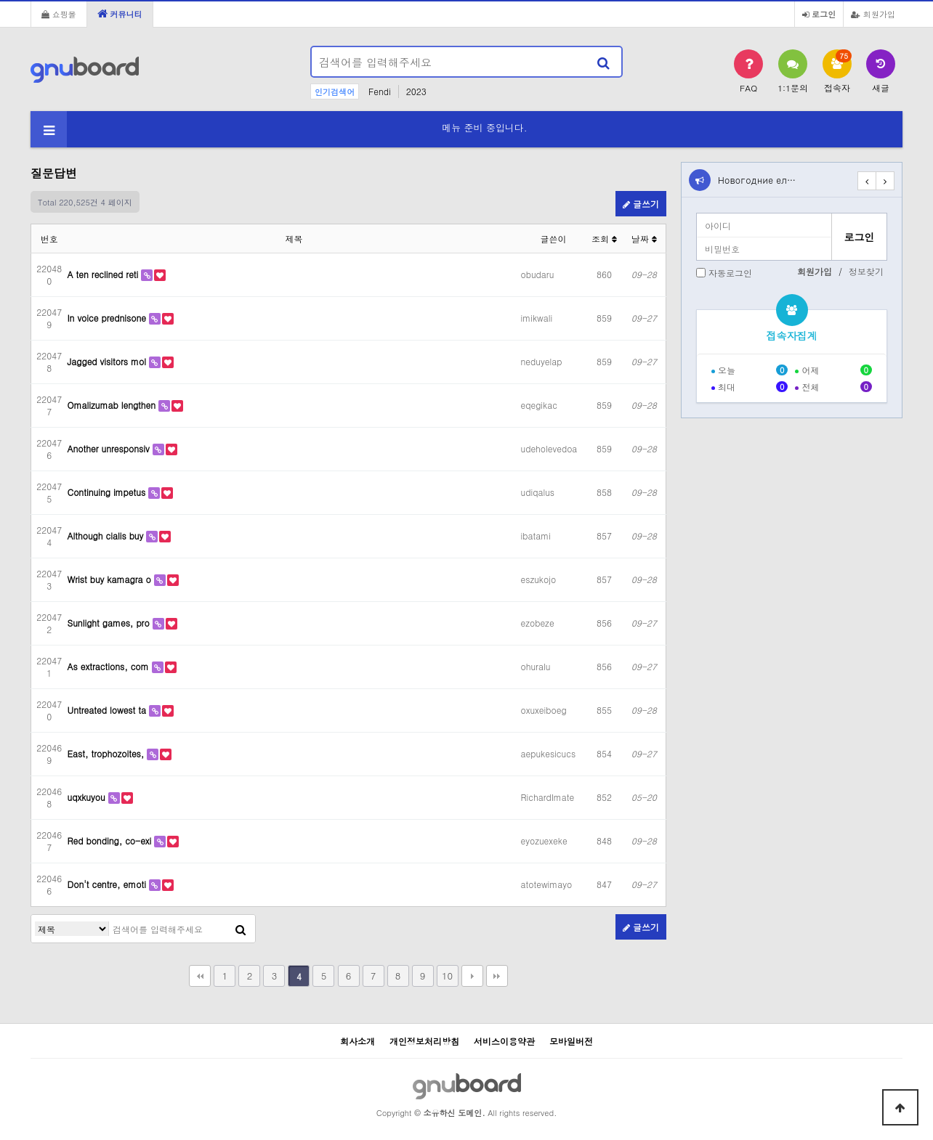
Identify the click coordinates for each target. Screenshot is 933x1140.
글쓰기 (641, 204)
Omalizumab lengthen (113, 405)
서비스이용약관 (504, 1041)
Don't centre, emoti (108, 884)
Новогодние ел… (757, 180)
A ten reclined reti (105, 274)
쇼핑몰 (58, 14)
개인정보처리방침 (424, 1041)
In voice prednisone (108, 318)
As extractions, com (110, 666)
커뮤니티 (119, 14)
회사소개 (357, 1041)
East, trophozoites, (108, 753)
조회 (604, 238)
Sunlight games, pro (110, 622)
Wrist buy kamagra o (111, 579)
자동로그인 (730, 272)
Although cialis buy (107, 535)
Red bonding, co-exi (111, 840)
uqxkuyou (88, 797)
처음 (200, 976)
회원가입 (873, 14)
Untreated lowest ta (109, 710)
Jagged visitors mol (108, 361)
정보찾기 (866, 271)
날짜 (644, 238)
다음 (472, 976)
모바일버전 (571, 1041)
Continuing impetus (108, 492)
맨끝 (497, 976)
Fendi (379, 91)
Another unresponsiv (110, 448)
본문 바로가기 (0, 0)
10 (447, 975)
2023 (416, 91)
